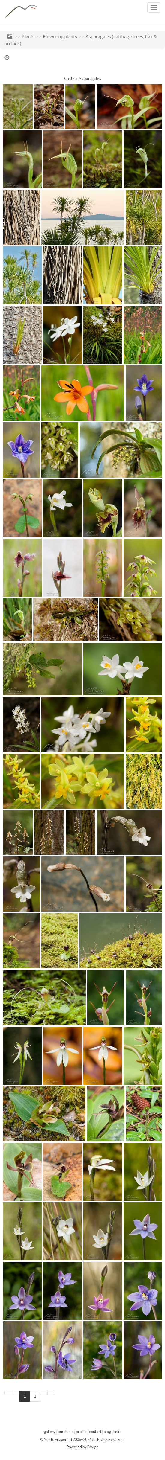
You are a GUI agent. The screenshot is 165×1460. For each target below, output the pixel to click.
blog (107, 1431)
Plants (28, 36)
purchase (66, 1431)
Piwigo (92, 1446)
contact (95, 1431)
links (117, 1431)
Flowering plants (60, 36)
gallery (50, 1431)
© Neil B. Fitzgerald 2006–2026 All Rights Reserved (82, 1439)
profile (81, 1431)
